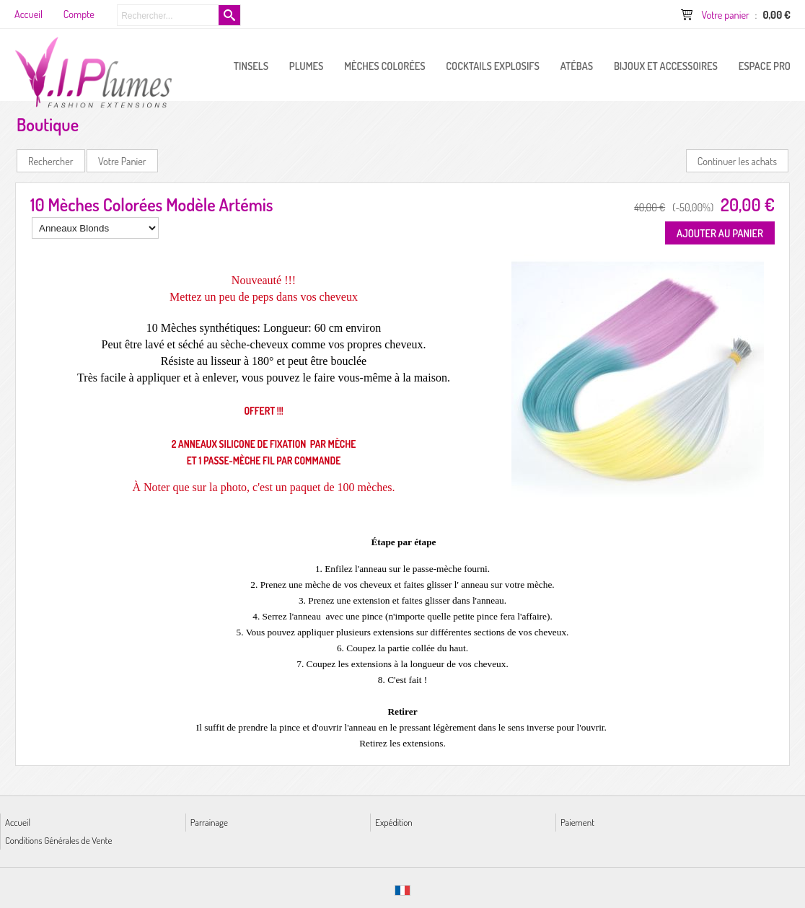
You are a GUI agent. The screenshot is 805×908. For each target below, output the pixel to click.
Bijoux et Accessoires (666, 65)
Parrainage (209, 822)
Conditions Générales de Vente (58, 840)
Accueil (17, 822)
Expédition (393, 822)
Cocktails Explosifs (493, 65)
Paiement (577, 822)
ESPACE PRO (765, 65)
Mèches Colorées (384, 65)
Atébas (576, 65)
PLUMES (306, 65)
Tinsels (251, 65)
